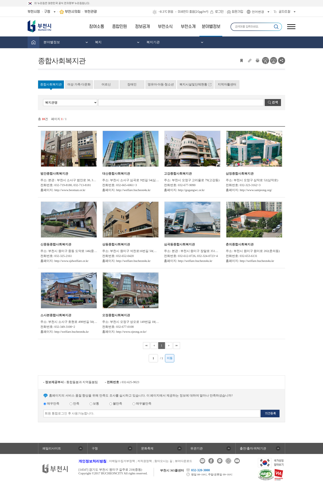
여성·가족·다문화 (79, 84)
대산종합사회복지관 (116, 173)
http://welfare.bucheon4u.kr (133, 190)
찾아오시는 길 (163, 461)
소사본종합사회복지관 (55, 315)
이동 (170, 358)
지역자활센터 (227, 84)
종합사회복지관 (51, 84)
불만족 (115, 403)
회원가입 (237, 12)
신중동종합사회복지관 (55, 244)
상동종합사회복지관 (116, 244)
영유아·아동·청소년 (161, 84)
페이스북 (211, 461)
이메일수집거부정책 (122, 461)
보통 (94, 403)
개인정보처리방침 (92, 461)
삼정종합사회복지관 (240, 173)
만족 (74, 403)
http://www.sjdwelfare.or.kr (71, 260)
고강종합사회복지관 (178, 173)
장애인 (132, 84)
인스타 (228, 461)
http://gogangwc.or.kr (191, 190)
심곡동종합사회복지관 (179, 244)
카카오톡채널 (219, 461)
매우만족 (51, 403)
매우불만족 (141, 403)
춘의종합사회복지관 (240, 244)
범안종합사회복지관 (54, 173)
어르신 (106, 84)
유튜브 (237, 461)
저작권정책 (144, 461)
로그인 (219, 12)
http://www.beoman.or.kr (69, 190)
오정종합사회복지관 (116, 315)
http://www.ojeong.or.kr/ (131, 331)
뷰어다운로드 (183, 461)
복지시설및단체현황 (193, 84)
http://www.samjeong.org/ (256, 190)
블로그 (202, 461)
